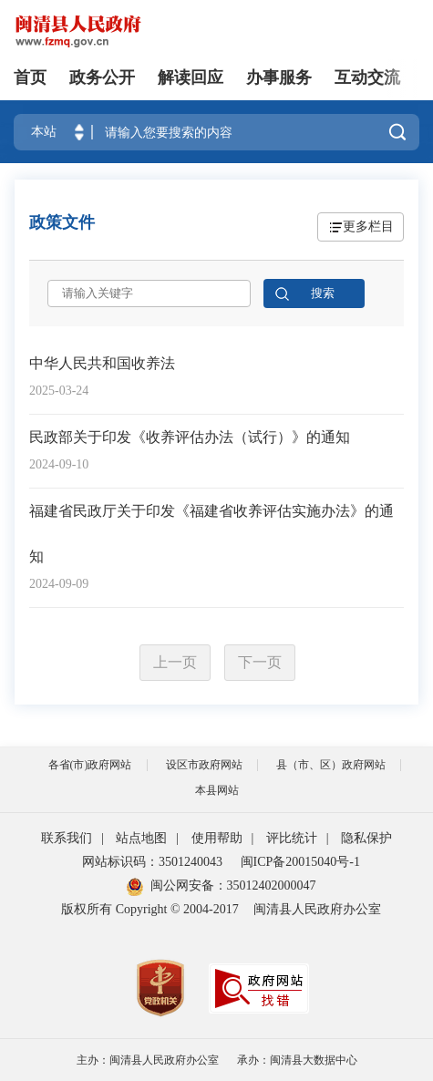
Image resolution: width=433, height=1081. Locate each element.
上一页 (175, 662)
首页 (30, 77)
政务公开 (102, 77)
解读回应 (190, 77)
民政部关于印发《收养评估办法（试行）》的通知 (189, 437)
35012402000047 (271, 885)
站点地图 (141, 838)
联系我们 (66, 838)
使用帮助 (216, 838)
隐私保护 (366, 838)
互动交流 (367, 77)
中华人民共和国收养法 (102, 363)
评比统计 (291, 838)
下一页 (260, 662)
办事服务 (279, 77)
